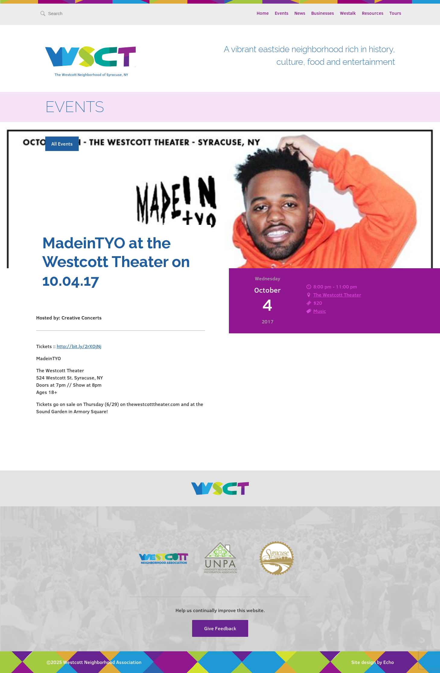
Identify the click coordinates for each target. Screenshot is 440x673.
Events (281, 13)
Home (263, 13)
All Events (62, 143)
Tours (395, 13)
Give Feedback (220, 628)
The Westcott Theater (337, 294)
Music (319, 311)
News (299, 13)
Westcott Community (90, 56)
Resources (372, 13)
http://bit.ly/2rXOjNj (79, 346)
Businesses (322, 13)
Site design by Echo (372, 662)
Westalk (348, 13)
